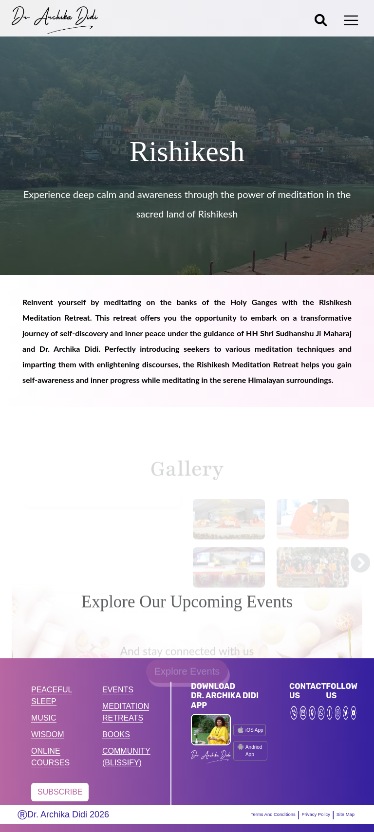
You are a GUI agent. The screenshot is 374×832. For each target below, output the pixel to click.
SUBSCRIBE (59, 792)
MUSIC (43, 718)
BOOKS (116, 734)
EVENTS (117, 690)
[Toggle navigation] (351, 20)
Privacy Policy (303, 814)
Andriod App (249, 750)
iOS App (249, 730)
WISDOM (47, 734)
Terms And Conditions (247, 814)
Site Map (342, 814)
